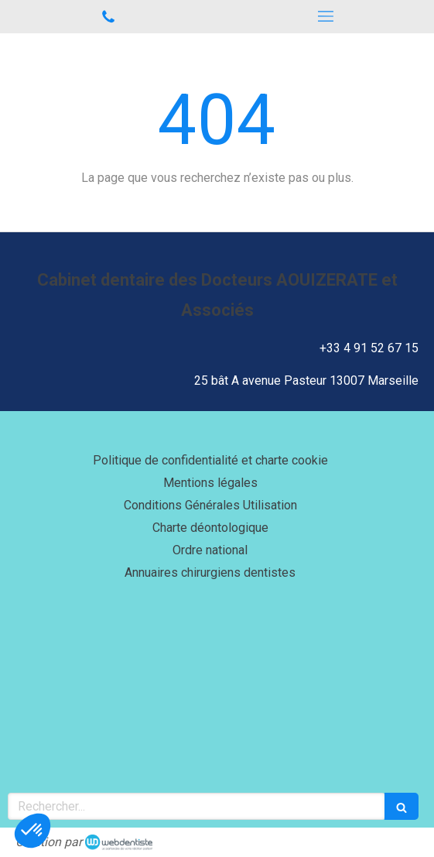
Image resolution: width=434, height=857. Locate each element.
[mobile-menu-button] (326, 16)
